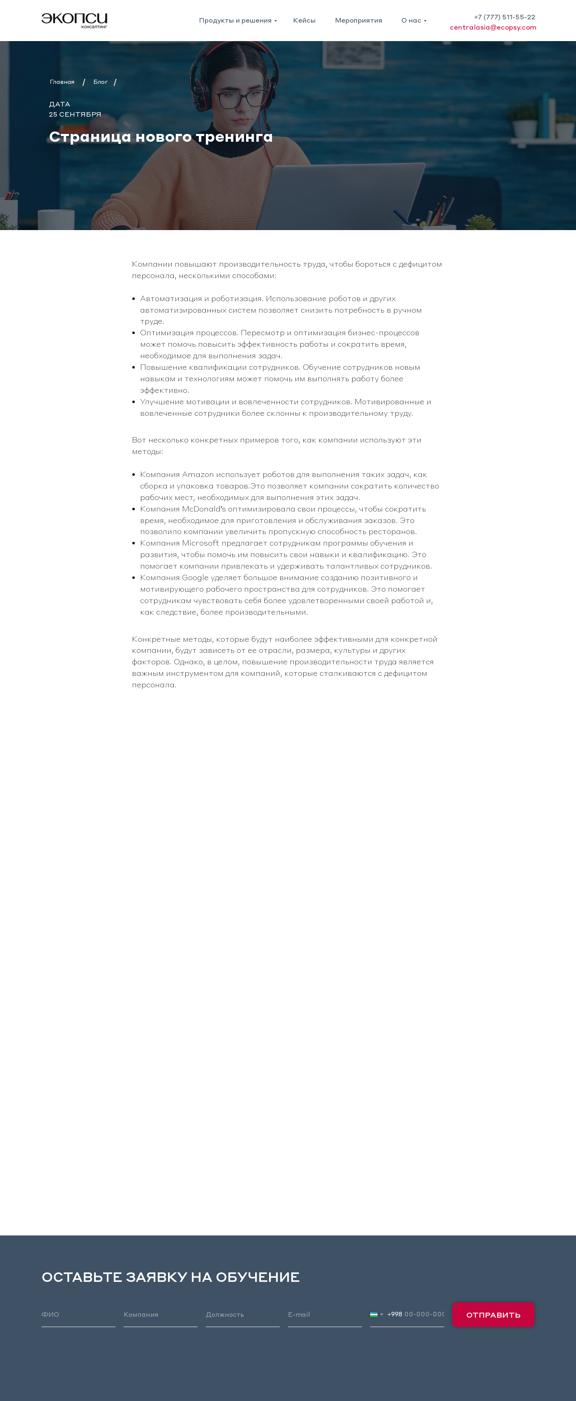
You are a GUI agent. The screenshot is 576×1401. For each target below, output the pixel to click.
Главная (62, 81)
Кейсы (304, 20)
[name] (78, 1314)
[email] (325, 1314)
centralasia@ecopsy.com (493, 27)
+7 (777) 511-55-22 (504, 16)
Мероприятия (358, 20)
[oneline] (161, 1314)
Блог (100, 81)
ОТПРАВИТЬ (493, 1314)
